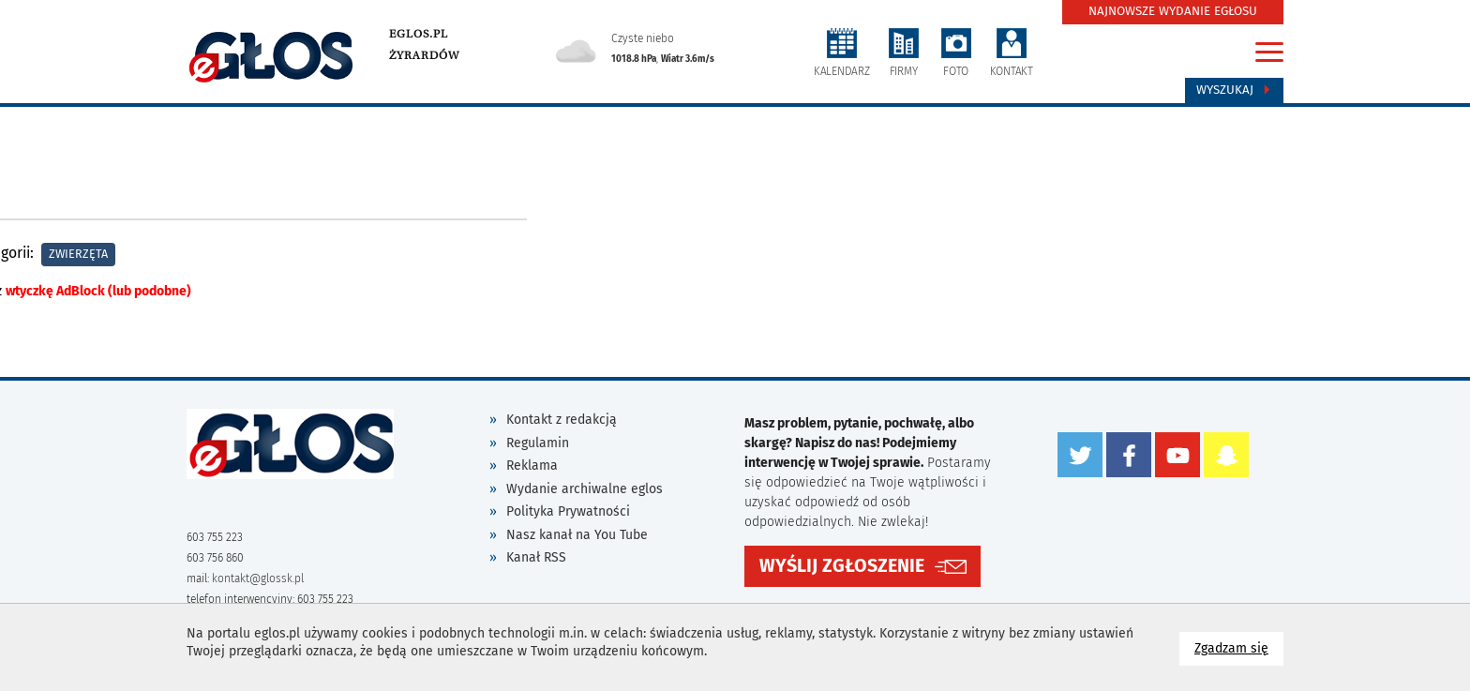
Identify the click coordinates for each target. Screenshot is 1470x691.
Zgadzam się (1238, 647)
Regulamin (537, 443)
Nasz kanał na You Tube (577, 535)
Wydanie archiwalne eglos (584, 489)
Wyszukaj (1234, 90)
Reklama (532, 465)
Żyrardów (424, 55)
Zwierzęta (78, 254)
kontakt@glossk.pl (258, 578)
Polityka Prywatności (568, 511)
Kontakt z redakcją (561, 420)
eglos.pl (418, 33)
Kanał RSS (536, 557)
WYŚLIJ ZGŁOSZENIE (841, 566)
